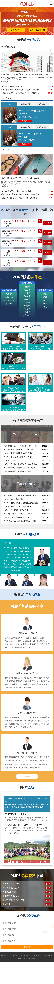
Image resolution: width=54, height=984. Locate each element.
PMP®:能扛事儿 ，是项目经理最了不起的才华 (21, 543)
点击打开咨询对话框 (38, 30)
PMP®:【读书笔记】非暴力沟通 (16, 532)
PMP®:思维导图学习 (12, 483)
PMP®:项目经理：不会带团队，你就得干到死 (21, 494)
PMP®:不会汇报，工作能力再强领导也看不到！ (22, 486)
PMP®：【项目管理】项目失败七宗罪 (18, 472)
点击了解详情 (16, 30)
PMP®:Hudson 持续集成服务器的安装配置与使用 (23, 518)
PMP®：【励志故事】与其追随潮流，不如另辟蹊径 (23, 529)
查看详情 (25, 121)
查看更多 (4, 82)
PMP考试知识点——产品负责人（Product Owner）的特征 (26, 468)
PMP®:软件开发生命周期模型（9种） (18, 536)
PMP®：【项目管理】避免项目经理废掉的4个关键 (23, 475)
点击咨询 (47, 223)
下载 (48, 906)
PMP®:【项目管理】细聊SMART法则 (18, 479)
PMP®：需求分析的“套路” (14, 522)
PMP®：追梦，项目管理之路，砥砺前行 (19, 490)
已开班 (47, 253)
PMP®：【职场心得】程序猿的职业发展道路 (21, 525)
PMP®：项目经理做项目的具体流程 (17, 540)
